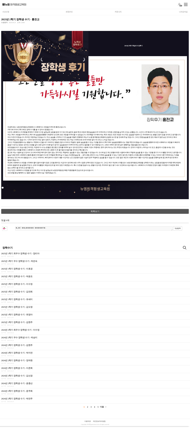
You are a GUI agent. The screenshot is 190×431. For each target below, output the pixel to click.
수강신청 (5, 11)
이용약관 (87, 421)
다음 (102, 407)
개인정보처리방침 (99, 421)
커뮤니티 (118, 11)
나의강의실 (183, 11)
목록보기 (95, 211)
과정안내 (69, 11)
